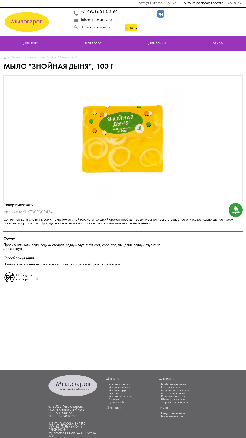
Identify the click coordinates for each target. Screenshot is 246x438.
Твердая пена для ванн (174, 402)
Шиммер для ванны (173, 399)
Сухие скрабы (116, 402)
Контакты (234, 3)
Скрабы (113, 393)
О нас (171, 3)
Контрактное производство (202, 3)
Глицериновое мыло (34, 57)
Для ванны (157, 43)
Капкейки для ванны (173, 396)
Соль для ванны (170, 387)
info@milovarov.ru (96, 20)
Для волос (93, 43)
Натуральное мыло (173, 413)
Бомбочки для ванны (173, 384)
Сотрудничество (150, 3)
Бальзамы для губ (119, 384)
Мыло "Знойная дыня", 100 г (67, 57)
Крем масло (115, 399)
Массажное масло (120, 396)
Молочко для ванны (173, 393)
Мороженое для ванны (175, 390)
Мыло (218, 43)
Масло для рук (117, 390)
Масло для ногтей (119, 387)
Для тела (30, 43)
